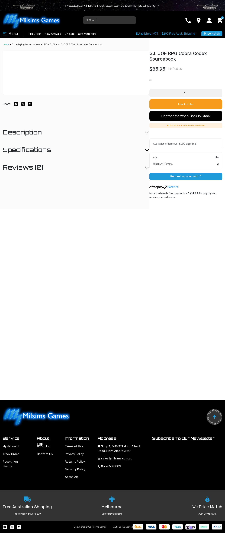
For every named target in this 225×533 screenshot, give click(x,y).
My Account (11, 446)
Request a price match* (185, 176)
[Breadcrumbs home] (6, 44)
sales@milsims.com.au (115, 458)
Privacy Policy (74, 454)
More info (163, 187)
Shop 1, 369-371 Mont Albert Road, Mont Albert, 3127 (119, 449)
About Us (43, 446)
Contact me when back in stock (185, 116)
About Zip (72, 477)
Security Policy (75, 469)
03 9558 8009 (109, 466)
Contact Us (45, 454)
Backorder (186, 104)
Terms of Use (74, 446)
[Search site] (87, 20)
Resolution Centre (10, 464)
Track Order (11, 454)
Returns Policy (75, 461)
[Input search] (109, 20)
